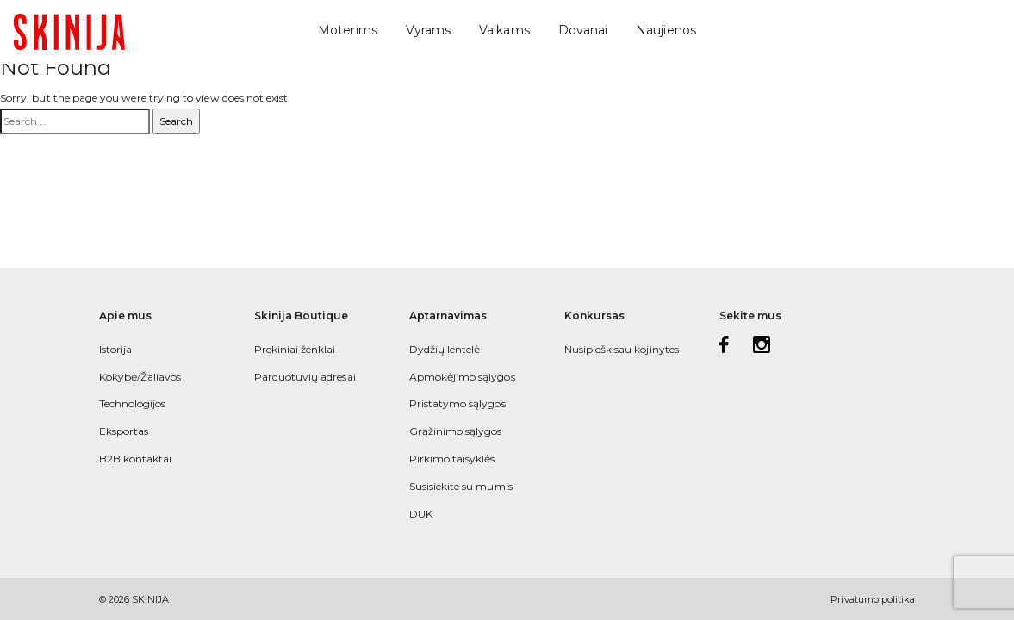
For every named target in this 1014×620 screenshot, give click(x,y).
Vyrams (428, 30)
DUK (420, 513)
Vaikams (504, 30)
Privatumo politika (872, 599)
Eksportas (124, 431)
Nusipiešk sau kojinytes (621, 349)
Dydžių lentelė (445, 349)
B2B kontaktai (135, 458)
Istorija (115, 349)
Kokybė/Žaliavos (140, 376)
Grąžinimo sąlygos (455, 431)
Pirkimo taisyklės (452, 458)
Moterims (347, 30)
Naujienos (666, 30)
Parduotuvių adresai (305, 376)
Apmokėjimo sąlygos (462, 376)
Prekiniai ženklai (295, 349)
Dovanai (582, 30)
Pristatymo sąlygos (457, 403)
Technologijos (132, 403)
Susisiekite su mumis (461, 486)
